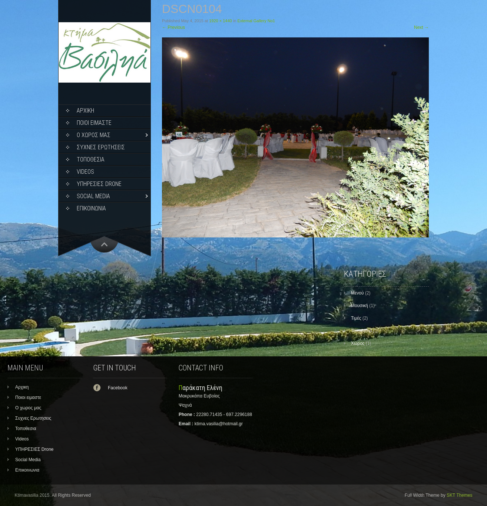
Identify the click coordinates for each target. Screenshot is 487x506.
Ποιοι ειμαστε (94, 122)
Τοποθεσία (361, 330)
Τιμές (356, 318)
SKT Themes (460, 495)
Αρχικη (85, 110)
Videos (85, 171)
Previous (173, 27)
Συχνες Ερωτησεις (101, 147)
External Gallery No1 (256, 21)
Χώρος (358, 343)
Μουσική (359, 305)
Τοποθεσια (91, 159)
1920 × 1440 (220, 21)
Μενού (357, 293)
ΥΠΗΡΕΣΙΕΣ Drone (99, 183)
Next (421, 27)
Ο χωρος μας (93, 135)
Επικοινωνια (91, 208)
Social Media (93, 196)
